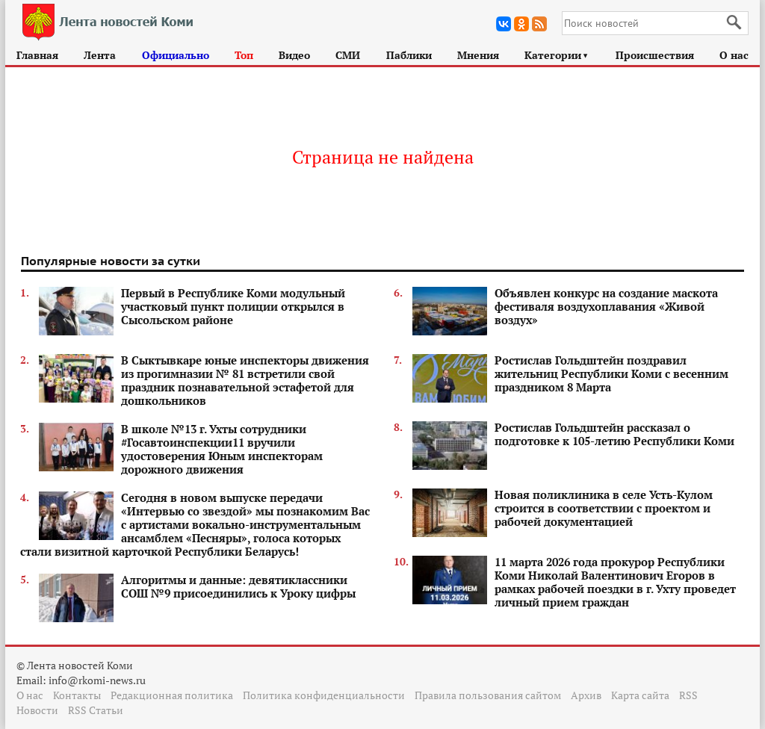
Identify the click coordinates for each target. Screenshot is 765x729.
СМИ (347, 55)
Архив (586, 695)
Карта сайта (640, 695)
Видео (294, 55)
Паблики (409, 55)
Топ (244, 55)
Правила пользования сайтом (488, 695)
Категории (556, 55)
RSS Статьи (95, 710)
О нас (734, 55)
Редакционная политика (172, 695)
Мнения (478, 55)
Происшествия (655, 55)
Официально (175, 55)
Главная (37, 55)
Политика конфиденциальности (324, 695)
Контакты (77, 695)
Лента (100, 55)
